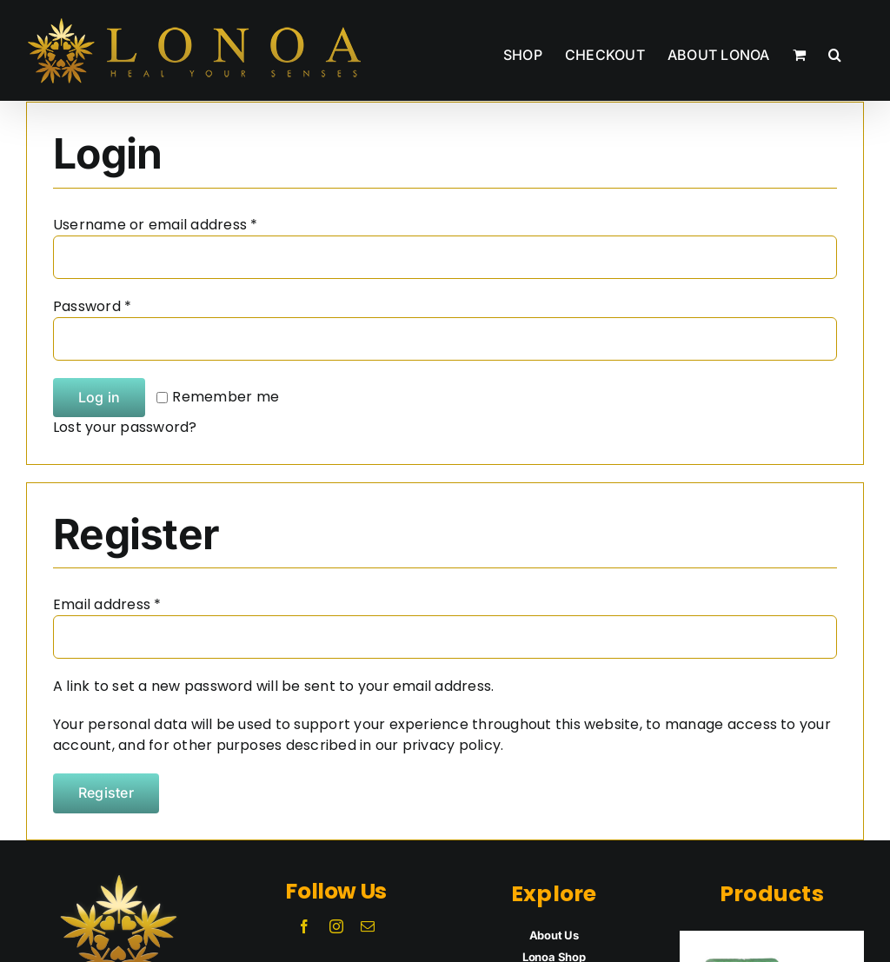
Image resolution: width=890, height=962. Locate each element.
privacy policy (451, 745)
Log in (99, 397)
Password (92, 306)
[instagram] (336, 926)
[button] (834, 50)
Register (106, 792)
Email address (107, 604)
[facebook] (304, 926)
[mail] (368, 926)
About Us (554, 935)
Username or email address (155, 225)
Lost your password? (125, 427)
